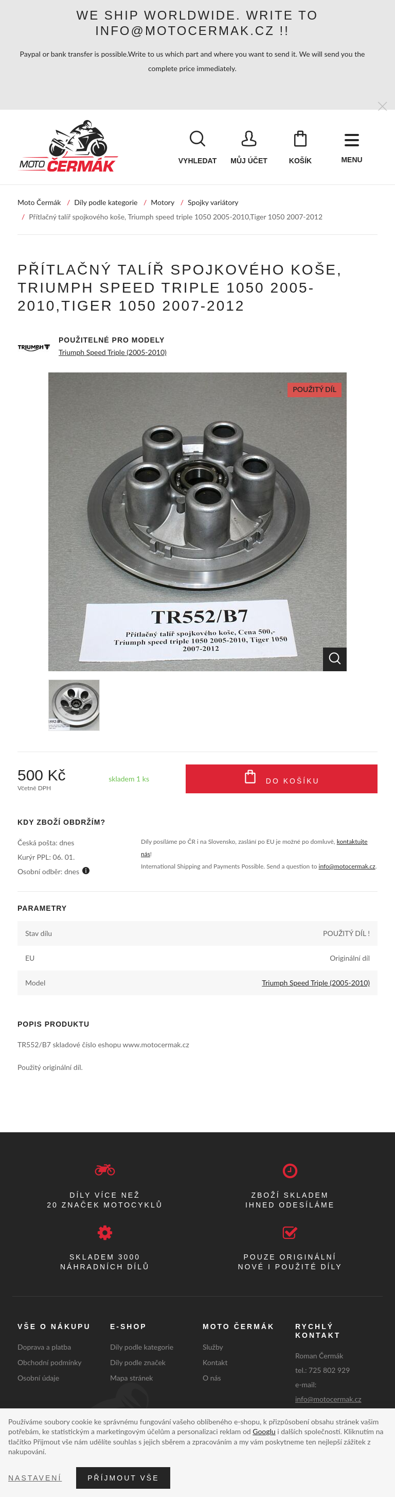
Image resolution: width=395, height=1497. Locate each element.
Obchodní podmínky (49, 1362)
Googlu (264, 1431)
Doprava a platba (44, 1346)
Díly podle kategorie (105, 202)
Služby (213, 1346)
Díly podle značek (138, 1362)
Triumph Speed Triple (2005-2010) (113, 352)
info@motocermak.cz (347, 866)
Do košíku (281, 779)
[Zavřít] (382, 107)
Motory (162, 202)
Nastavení (35, 1478)
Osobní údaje (38, 1377)
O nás (212, 1377)
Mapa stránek (131, 1377)
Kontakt (215, 1362)
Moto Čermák (39, 202)
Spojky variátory (213, 202)
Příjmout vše (123, 1478)
